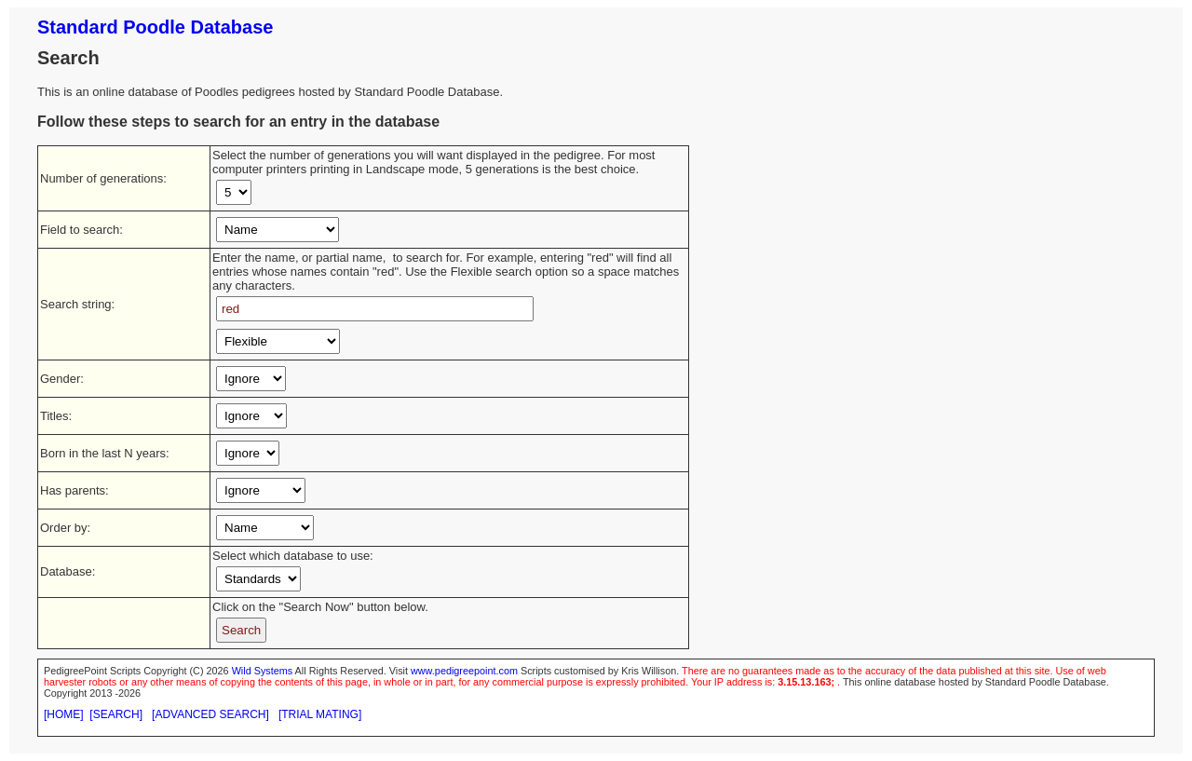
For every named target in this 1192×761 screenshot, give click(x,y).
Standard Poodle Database (155, 27)
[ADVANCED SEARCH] (210, 714)
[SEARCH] (115, 714)
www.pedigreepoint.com (464, 670)
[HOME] (64, 714)
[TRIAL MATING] (319, 714)
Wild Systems (262, 670)
